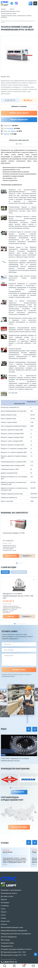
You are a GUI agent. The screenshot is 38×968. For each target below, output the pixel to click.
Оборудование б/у (7, 946)
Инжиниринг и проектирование (11, 890)
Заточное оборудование (9, 937)
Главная (3, 9)
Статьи (3, 915)
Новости (3, 912)
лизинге (13, 131)
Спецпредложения (19, 572)
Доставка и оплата (7, 896)
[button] (30, 3)
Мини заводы (5, 940)
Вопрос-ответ (5, 921)
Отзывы (5, 843)
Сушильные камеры (7, 943)
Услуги (3, 909)
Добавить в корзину (19, 106)
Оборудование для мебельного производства (16, 933)
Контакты (4, 924)
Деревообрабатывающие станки (10, 11)
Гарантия (6, 134)
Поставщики (5, 902)
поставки (10, 128)
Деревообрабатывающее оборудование (14, 930)
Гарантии (4, 899)
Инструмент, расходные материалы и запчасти (16, 949)
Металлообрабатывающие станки (12, 927)
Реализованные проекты (9, 893)
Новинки (5, 572)
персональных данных (8, 676)
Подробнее (26, 555)
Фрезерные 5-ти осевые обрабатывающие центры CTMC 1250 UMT (18, 596)
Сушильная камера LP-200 (13, 533)
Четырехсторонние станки (8, 13)
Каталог (12, 9)
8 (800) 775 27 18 (10, 962)
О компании (5, 905)
